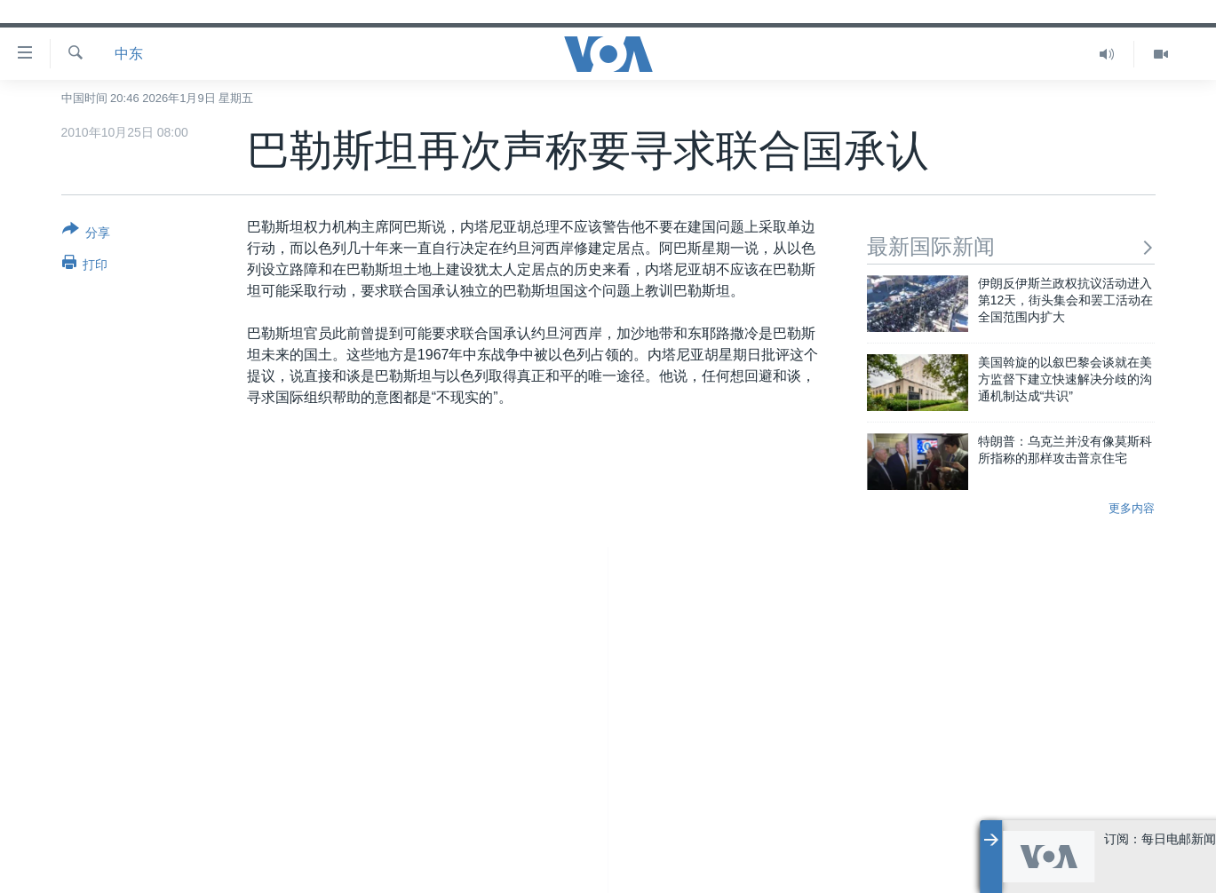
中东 (129, 53)
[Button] (86, 234)
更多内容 (1132, 508)
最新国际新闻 (1011, 246)
